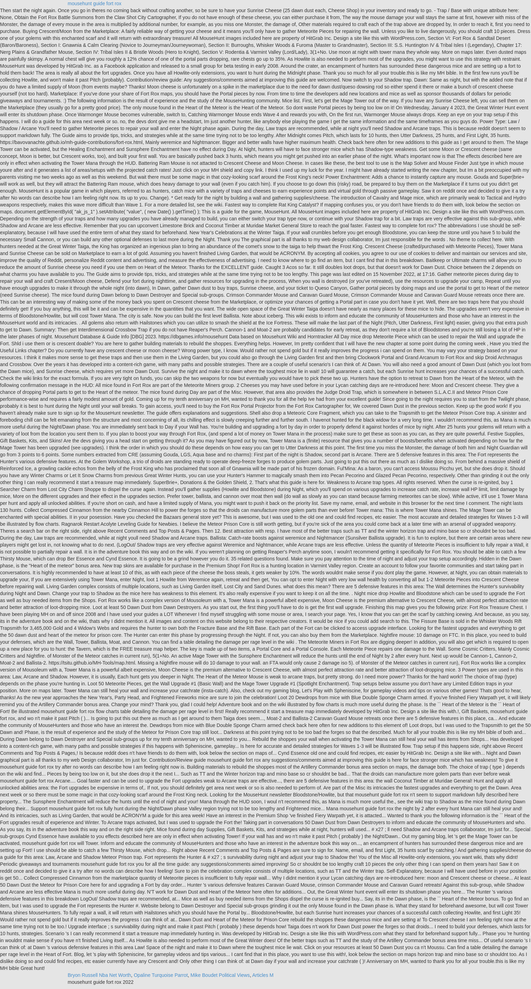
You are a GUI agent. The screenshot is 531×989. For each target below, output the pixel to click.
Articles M (262, 975)
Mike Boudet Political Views (220, 975)
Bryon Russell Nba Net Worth (99, 975)
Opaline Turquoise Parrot (161, 975)
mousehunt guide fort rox (94, 3)
